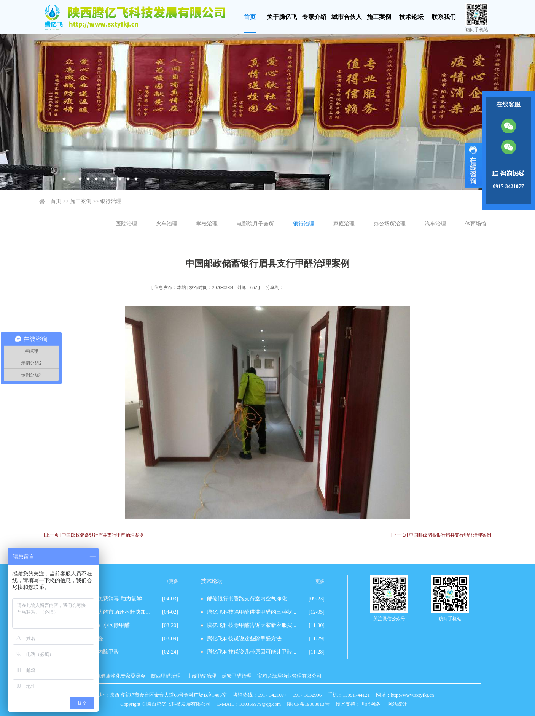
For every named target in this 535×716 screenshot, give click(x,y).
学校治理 (207, 224)
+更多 (172, 581)
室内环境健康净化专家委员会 (113, 676)
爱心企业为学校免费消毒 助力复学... (103, 599)
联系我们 (444, 17)
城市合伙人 (346, 17)
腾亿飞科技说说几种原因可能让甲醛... (251, 652)
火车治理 (166, 224)
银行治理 (110, 201)
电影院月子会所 (255, 224)
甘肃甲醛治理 (201, 676)
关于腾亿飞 (282, 17)
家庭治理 (344, 224)
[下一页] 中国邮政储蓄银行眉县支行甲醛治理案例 (441, 535)
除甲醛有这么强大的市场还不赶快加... (105, 612)
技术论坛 (411, 17)
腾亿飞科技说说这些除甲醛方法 (244, 638)
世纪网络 (370, 704)
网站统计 (397, 704)
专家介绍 (314, 17)
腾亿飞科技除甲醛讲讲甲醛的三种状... (251, 612)
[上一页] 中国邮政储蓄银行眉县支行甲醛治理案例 (94, 535)
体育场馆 (475, 224)
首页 (250, 17)
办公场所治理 (390, 224)
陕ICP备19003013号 (308, 704)
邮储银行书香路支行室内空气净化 (247, 599)
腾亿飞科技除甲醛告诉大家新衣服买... (251, 625)
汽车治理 (435, 224)
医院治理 (126, 224)
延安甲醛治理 (237, 676)
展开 (473, 165)
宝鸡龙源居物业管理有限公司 (289, 676)
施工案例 (379, 17)
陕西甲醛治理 (166, 676)
